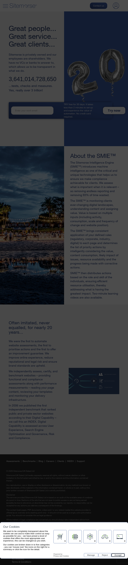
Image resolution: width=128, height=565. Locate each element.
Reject (105, 555)
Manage (91, 555)
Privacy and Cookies (61, 555)
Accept (118, 555)
